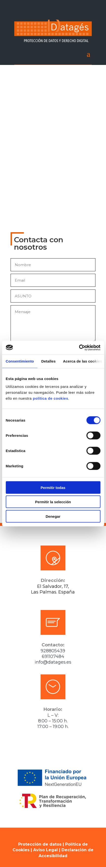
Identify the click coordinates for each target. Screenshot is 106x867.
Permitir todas (53, 487)
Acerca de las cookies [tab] (82, 361)
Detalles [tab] (48, 361)
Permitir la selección (53, 502)
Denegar (52, 516)
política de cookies (50, 398)
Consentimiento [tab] (20, 361)
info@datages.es (53, 662)
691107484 (53, 656)
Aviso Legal (45, 850)
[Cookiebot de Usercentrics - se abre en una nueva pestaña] (78, 347)
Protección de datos (39, 844)
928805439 (53, 651)
